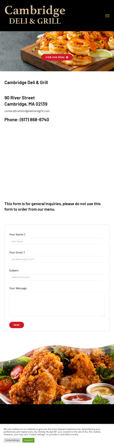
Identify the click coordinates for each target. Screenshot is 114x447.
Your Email (17, 252)
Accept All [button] (28, 440)
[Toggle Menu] (107, 15)
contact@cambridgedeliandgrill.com (27, 111)
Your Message (18, 288)
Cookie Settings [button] (12, 440)
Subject (13, 270)
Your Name (17, 234)
